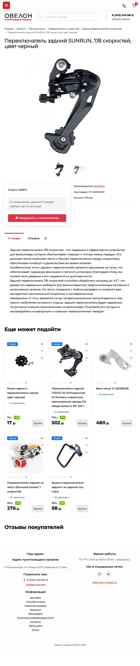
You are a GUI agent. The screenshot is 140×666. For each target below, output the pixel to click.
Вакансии (35, 609)
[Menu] (6, 5)
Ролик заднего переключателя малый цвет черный (22, 393)
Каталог (21, 28)
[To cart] (38, 423)
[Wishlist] (42, 351)
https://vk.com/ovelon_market (108, 574)
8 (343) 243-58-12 (123, 15)
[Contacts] (124, 5)
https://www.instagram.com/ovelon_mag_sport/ (99, 574)
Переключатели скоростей (63, 28)
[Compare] (42, 358)
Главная (8, 28)
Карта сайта (35, 625)
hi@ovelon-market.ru (104, 582)
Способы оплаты (35, 601)
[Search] (40, 17)
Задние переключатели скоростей (102, 28)
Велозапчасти (37, 28)
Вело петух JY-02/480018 (112, 388)
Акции (35, 629)
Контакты (35, 621)
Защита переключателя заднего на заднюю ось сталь (68, 487)
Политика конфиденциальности (35, 617)
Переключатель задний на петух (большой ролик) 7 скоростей (25, 487)
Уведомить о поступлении (37, 218)
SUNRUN (99, 186)
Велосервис (35, 613)
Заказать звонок (121, 19)
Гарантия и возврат (35, 605)
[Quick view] (42, 344)
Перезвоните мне (35, 584)
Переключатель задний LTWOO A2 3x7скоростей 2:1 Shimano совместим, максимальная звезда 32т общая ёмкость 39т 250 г (69, 397)
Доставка (35, 597)
